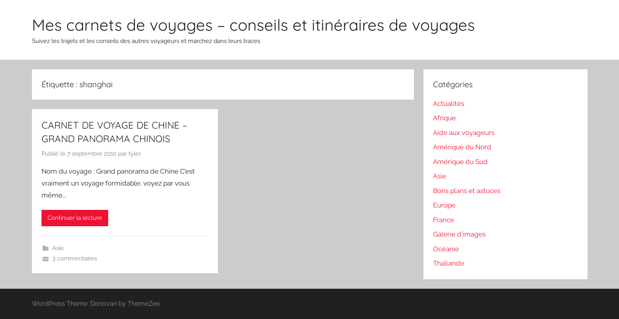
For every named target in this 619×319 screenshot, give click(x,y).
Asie (58, 248)
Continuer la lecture (74, 217)
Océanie (446, 249)
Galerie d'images (459, 234)
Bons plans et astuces (466, 191)
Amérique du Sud (460, 162)
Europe (444, 205)
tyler (135, 153)
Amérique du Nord (462, 147)
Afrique (444, 118)
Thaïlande (448, 263)
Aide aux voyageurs (463, 133)
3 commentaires (74, 258)
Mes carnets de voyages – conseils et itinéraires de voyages (253, 25)
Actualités (448, 104)
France (443, 220)
